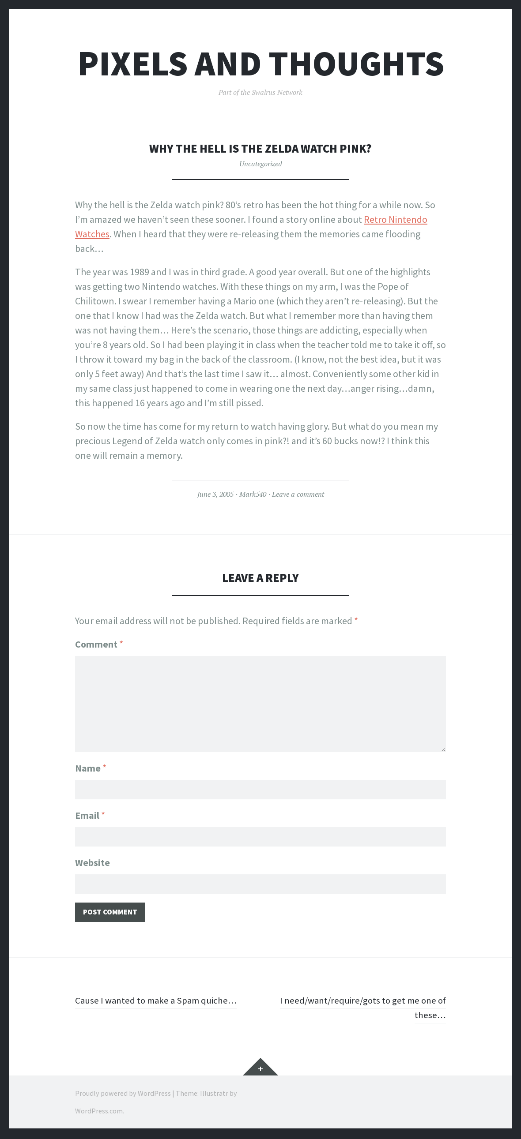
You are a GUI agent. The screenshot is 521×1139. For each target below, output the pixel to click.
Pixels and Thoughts (260, 63)
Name (90, 766)
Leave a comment (298, 494)
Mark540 (252, 494)
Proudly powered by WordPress (123, 1094)
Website (92, 862)
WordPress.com (99, 1112)
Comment (99, 644)
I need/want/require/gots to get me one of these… (359, 1009)
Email (90, 814)
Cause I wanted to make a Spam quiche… (159, 1002)
